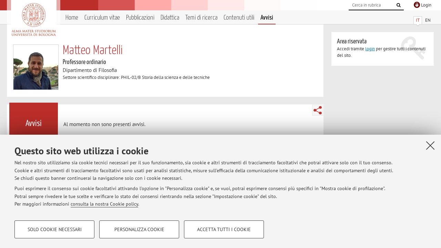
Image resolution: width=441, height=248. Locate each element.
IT (418, 20)
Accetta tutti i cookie (224, 229)
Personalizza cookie (139, 229)
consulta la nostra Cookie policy (104, 204)
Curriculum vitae (102, 17)
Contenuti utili (239, 17)
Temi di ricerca (201, 17)
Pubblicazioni (140, 17)
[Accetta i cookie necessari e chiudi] (430, 145)
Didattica (170, 17)
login (370, 49)
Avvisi (266, 17)
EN (428, 20)
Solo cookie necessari (55, 229)
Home (71, 17)
